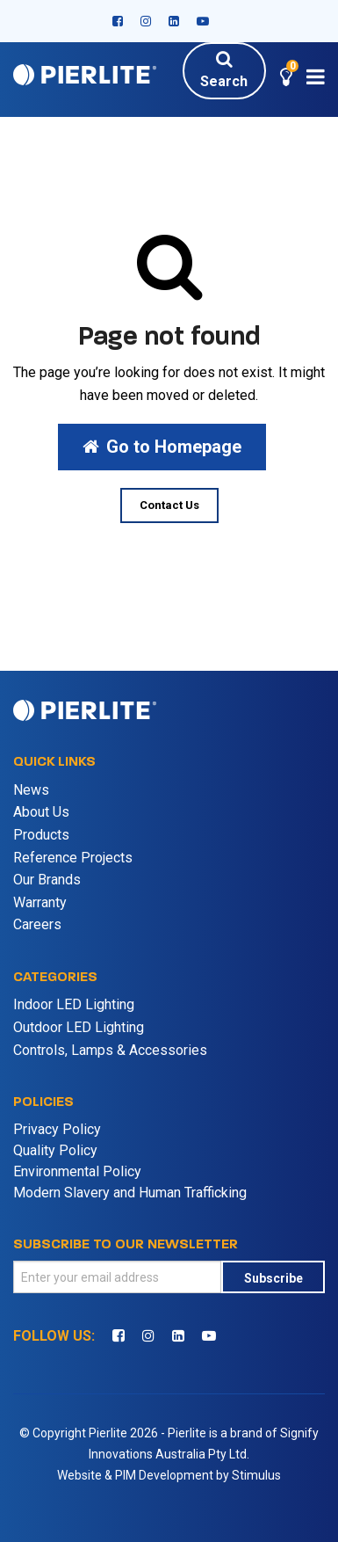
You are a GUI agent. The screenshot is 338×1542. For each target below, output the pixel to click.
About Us (41, 812)
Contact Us (169, 505)
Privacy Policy (57, 1129)
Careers (37, 924)
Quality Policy (55, 1150)
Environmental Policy (77, 1171)
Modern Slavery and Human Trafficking (130, 1192)
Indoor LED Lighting (73, 1004)
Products (41, 834)
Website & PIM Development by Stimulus (169, 1475)
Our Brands (47, 879)
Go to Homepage (162, 446)
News (31, 790)
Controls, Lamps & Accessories (110, 1050)
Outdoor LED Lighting (78, 1027)
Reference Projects (73, 857)
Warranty (40, 902)
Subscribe (273, 1278)
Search (224, 69)
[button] (286, 79)
